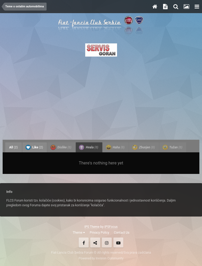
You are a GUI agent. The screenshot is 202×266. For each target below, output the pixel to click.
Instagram (107, 243)
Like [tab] (34, 147)
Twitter (95, 243)
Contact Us (121, 232)
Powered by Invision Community (101, 258)
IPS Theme (92, 227)
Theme (79, 232)
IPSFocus (111, 227)
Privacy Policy (99, 232)
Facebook (84, 243)
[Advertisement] (101, 96)
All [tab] (13, 147)
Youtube (118, 243)
